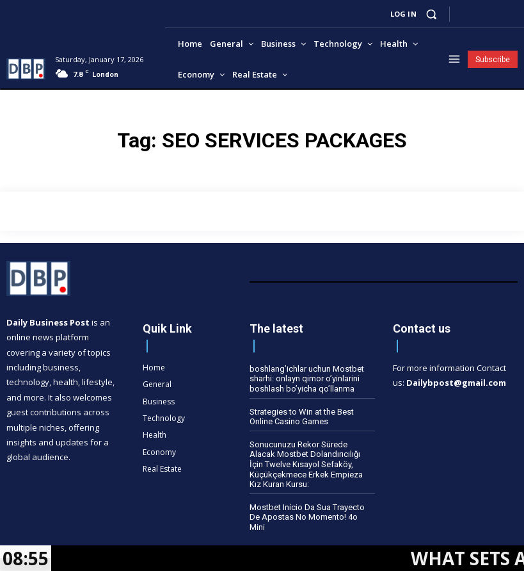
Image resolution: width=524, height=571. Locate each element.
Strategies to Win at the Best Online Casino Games (302, 417)
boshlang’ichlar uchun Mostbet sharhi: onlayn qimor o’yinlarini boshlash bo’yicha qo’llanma (307, 378)
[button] (431, 14)
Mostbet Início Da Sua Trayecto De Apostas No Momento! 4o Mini (307, 517)
